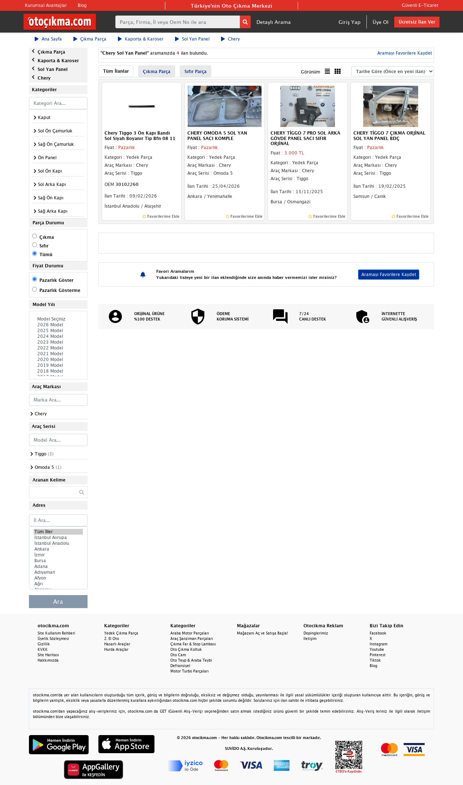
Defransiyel (180, 665)
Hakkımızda (48, 660)
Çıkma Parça (89, 39)
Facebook (378, 633)
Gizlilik (44, 644)
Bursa (58, 561)
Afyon (58, 578)
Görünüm (310, 72)
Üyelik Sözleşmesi (53, 638)
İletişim (310, 638)
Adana (58, 566)
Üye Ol (380, 22)
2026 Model (58, 325)
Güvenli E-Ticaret (420, 5)
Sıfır (43, 246)
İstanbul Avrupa (58, 537)
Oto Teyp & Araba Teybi (191, 660)
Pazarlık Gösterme (59, 290)
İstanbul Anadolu (58, 543)
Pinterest (378, 655)
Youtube (377, 649)
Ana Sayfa (48, 39)
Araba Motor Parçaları (189, 633)
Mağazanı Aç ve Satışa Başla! (262, 633)
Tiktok (375, 660)
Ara (58, 601)
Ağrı (58, 584)
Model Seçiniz (58, 319)
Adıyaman (58, 572)
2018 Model (58, 371)
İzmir (58, 555)
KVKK (43, 649)
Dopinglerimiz (315, 633)
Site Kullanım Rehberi (56, 633)
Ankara (58, 549)
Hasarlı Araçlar (117, 644)
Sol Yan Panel (192, 39)
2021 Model (58, 354)
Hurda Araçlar (116, 649)
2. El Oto (111, 638)
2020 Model (58, 359)
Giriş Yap (350, 22)
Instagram (378, 644)
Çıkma (46, 237)
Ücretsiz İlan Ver (417, 22)
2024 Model (58, 336)
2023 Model (58, 342)
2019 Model (58, 365)
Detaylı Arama (273, 22)
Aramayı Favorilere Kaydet (404, 53)
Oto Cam (178, 655)
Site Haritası (48, 655)
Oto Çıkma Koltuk (186, 649)
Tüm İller (58, 532)
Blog (82, 5)
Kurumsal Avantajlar (46, 5)
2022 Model (58, 348)
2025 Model (58, 331)
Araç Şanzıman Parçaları (191, 638)
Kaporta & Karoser (140, 39)
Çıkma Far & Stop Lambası (193, 644)
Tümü (45, 254)
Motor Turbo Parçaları (189, 671)
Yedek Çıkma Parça (121, 633)
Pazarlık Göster (56, 280)
